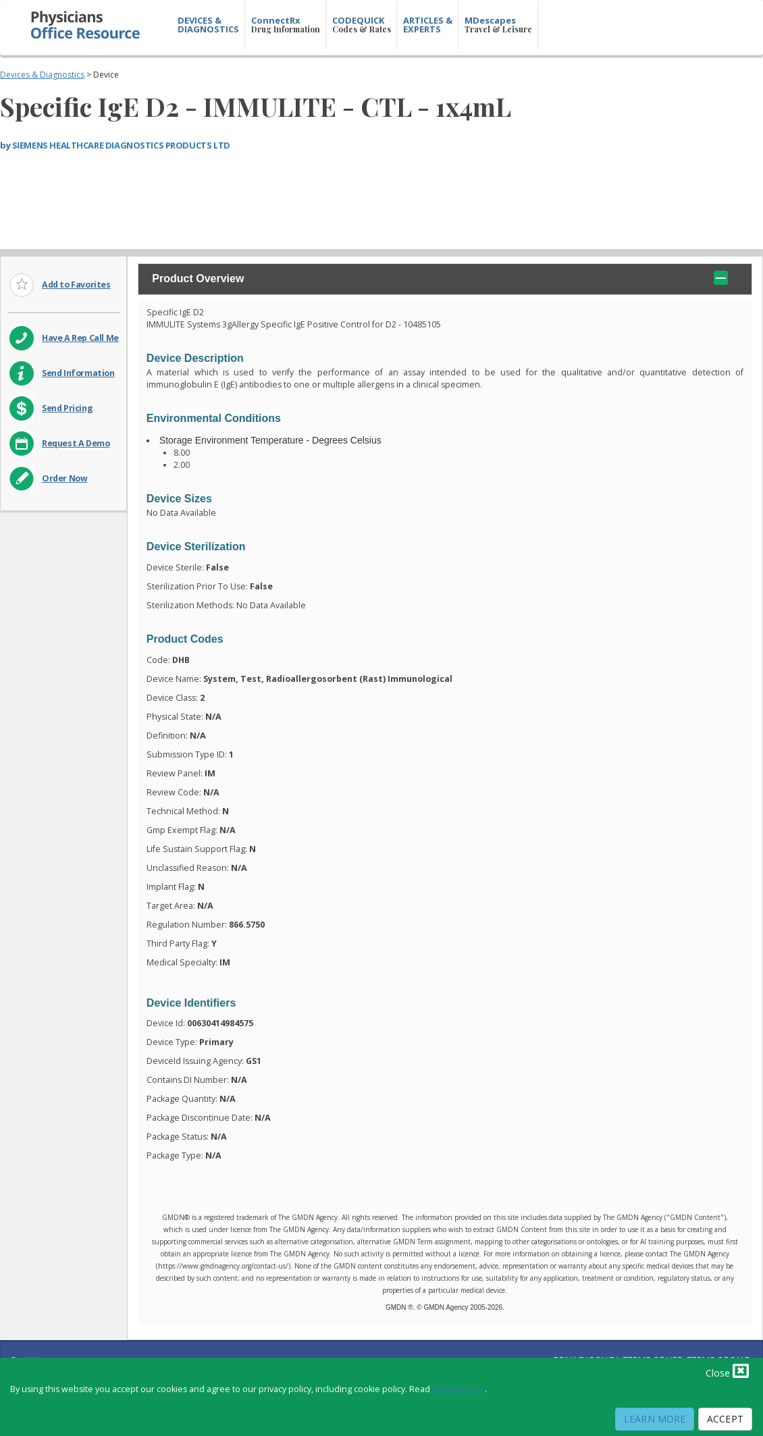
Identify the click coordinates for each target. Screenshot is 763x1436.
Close (727, 1370)
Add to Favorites (76, 284)
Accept (725, 1418)
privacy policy (458, 1389)
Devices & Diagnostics (42, 74)
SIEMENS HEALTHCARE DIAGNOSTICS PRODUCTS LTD (121, 145)
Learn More (654, 1418)
